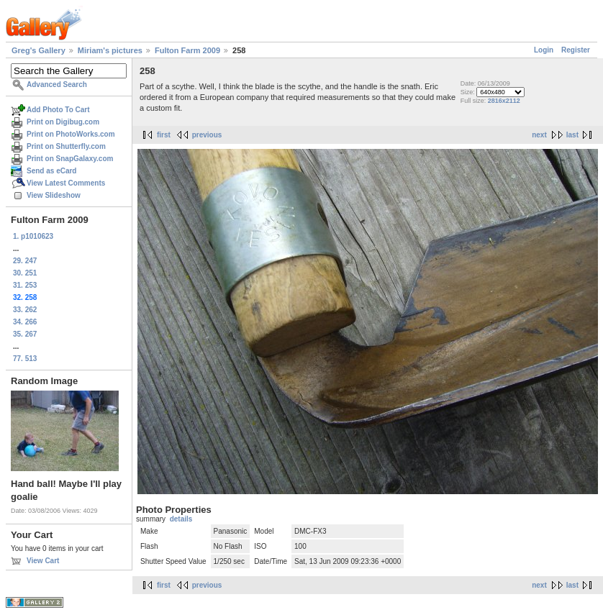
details (181, 519)
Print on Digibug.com (63, 122)
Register (575, 50)
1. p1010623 (33, 236)
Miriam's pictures (110, 50)
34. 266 (25, 322)
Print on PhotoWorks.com (71, 134)
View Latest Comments (66, 183)
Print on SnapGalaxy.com (70, 159)
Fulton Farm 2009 (187, 50)
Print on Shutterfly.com (66, 146)
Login (543, 50)
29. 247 (25, 261)
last (572, 135)
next (539, 135)
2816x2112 (504, 100)
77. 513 (25, 359)
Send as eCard (51, 171)
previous (207, 135)
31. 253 (25, 285)
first (164, 135)
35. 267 (25, 334)
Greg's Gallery (38, 50)
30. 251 (25, 273)
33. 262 (25, 310)
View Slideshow (54, 195)
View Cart (43, 561)
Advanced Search (57, 84)
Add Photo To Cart (58, 110)
